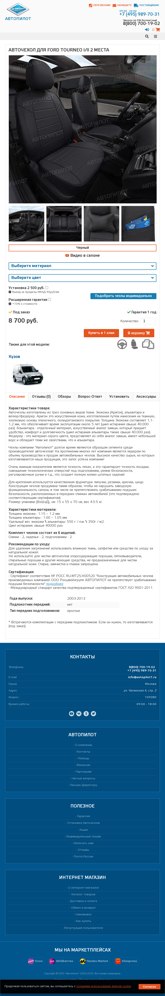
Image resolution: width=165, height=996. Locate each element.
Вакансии (83, 765)
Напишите (122, 5)
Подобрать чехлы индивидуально (123, 296)
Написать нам (83, 843)
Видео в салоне (82, 255)
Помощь (83, 758)
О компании (83, 745)
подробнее (54, 584)
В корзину (139, 333)
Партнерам (84, 771)
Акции (83, 830)
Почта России (83, 856)
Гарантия (83, 816)
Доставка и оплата (83, 901)
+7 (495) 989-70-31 (141, 670)
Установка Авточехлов (83, 823)
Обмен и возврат (83, 907)
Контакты (83, 751)
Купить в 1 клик (101, 333)
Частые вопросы (83, 778)
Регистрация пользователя (83, 928)
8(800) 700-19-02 (142, 667)
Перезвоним (99, 5)
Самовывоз (83, 914)
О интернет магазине (83, 887)
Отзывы (83, 850)
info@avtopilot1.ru (142, 677)
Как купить (83, 921)
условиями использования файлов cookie (103, 986)
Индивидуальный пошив (83, 836)
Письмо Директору (83, 785)
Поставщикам (146, 5)
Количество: (129, 321)
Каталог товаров (83, 894)
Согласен (149, 986)
